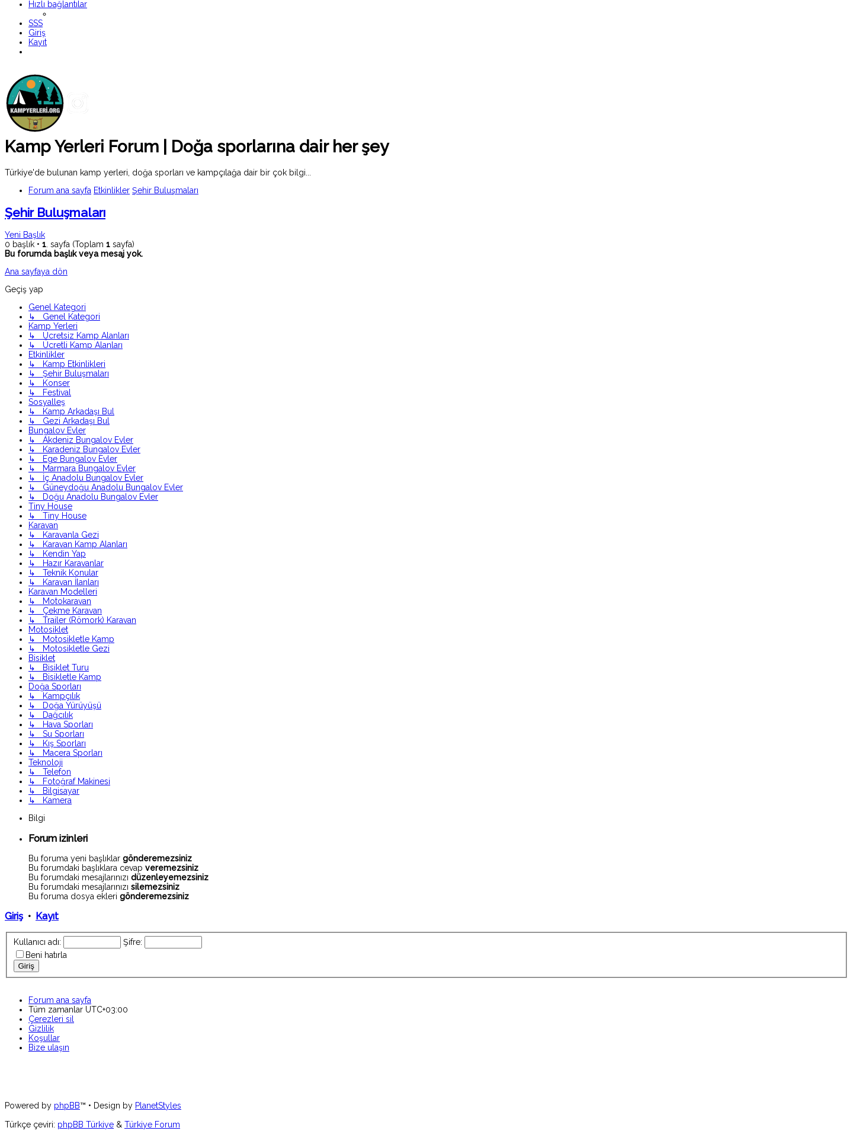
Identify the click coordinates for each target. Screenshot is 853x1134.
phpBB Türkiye (85, 1124)
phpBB (67, 1105)
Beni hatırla (46, 955)
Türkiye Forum (152, 1124)
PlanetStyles (158, 1105)
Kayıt (47, 916)
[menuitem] (35, 23)
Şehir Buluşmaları (55, 212)
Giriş (14, 916)
